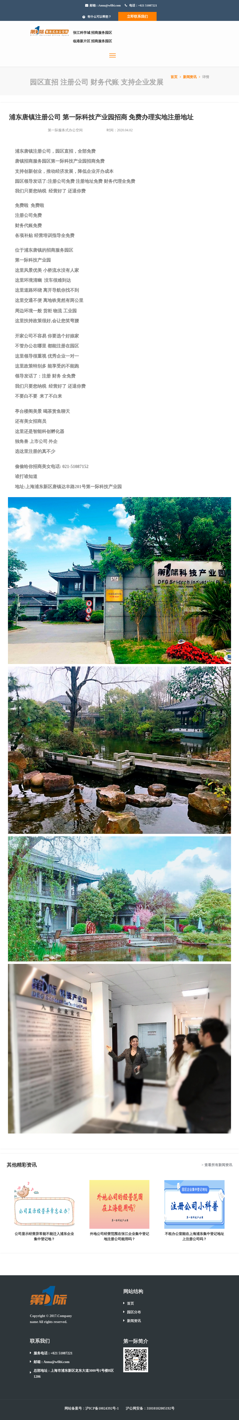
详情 (205, 77)
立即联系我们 (137, 16)
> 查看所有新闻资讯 (217, 1165)
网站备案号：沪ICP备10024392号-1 (91, 1408)
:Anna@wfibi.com (109, 5)
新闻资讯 (192, 77)
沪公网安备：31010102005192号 (150, 1408)
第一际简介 (135, 1341)
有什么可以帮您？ (99, 16)
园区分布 (134, 1312)
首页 (176, 77)
